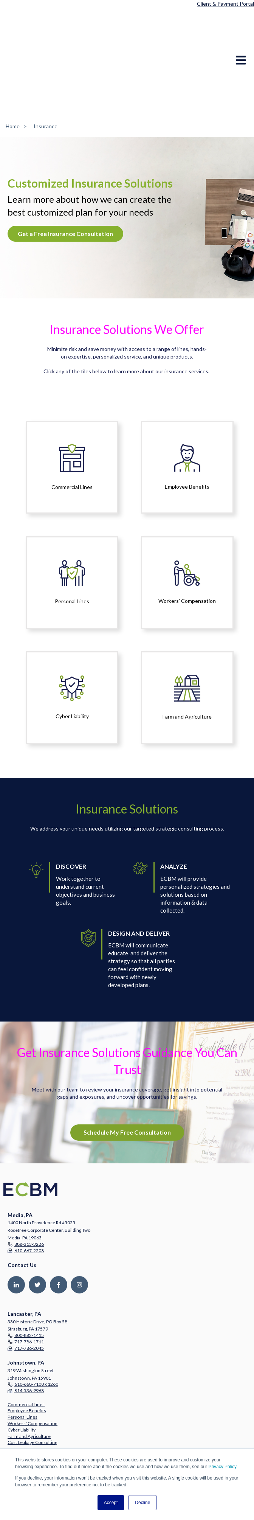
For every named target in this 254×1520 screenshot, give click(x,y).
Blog (12, 1436)
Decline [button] (142, 1502)
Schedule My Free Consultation (127, 1073)
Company (17, 1397)
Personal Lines (22, 1358)
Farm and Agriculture (29, 1377)
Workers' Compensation (32, 1365)
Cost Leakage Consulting (32, 1383)
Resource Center (25, 1430)
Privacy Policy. (222, 1466)
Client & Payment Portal (225, 3)
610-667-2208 (29, 1192)
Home (13, 67)
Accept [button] (111, 1502)
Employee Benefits (27, 1352)
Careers (16, 1410)
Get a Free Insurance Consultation (65, 175)
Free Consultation (26, 1443)
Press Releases (23, 1424)
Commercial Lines (26, 1346)
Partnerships (21, 1404)
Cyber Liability (22, 1371)
